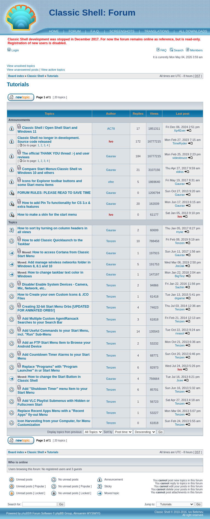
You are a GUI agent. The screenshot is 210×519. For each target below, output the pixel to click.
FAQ (161, 50)
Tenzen (111, 241)
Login (13, 50)
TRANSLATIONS (156, 31)
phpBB (26, 513)
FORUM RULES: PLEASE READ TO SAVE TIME (54, 193)
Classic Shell (35, 76)
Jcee (180, 380)
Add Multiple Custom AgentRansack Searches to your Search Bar (48, 320)
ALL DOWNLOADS (193, 31)
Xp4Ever (179, 130)
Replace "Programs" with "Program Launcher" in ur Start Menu (47, 368)
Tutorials (52, 76)
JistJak (180, 266)
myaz (179, 231)
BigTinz (180, 276)
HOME (54, 31)
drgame (180, 298)
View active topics (53, 69)
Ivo (111, 141)
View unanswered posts (23, 69)
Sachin (180, 287)
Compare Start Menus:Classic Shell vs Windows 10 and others (50, 171)
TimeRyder (180, 143)
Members (194, 50)
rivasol (180, 333)
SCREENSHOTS (121, 31)
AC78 (111, 128)
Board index (16, 76)
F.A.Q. (95, 31)
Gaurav (111, 156)
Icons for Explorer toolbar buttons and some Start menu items (50, 183)
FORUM (75, 31)
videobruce (180, 157)
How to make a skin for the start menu (47, 215)
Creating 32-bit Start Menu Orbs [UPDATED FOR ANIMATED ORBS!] (53, 308)
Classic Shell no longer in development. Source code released (49, 140)
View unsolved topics (21, 65)
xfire (111, 181)
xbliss (180, 171)
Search (176, 50)
